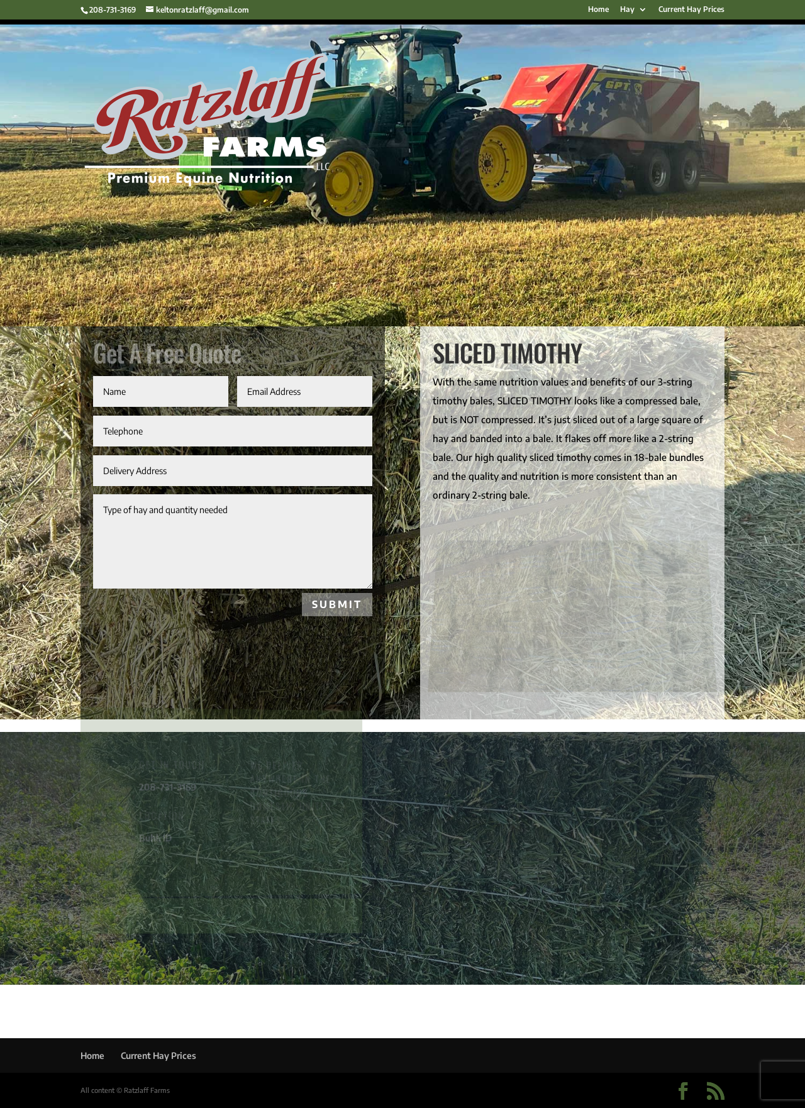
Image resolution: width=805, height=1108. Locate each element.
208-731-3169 (112, 9)
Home (598, 10)
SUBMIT (337, 604)
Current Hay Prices (691, 10)
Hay (627, 10)
